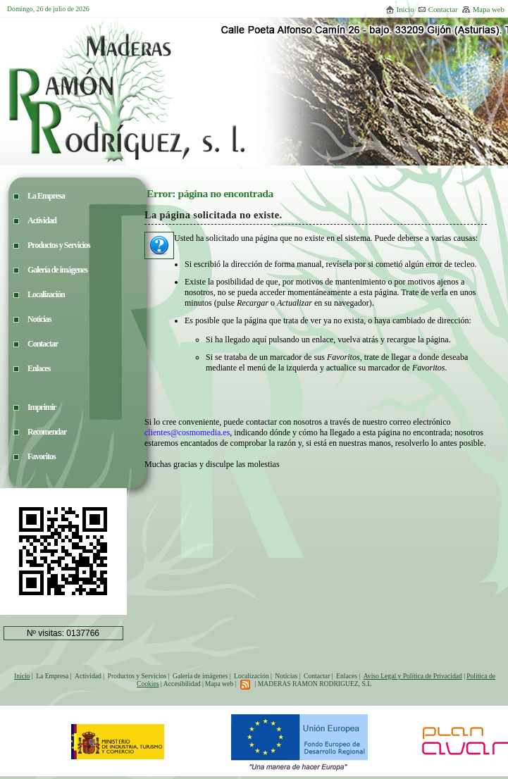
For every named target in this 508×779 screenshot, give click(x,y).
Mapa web (482, 9)
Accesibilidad (182, 683)
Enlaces (346, 676)
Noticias (286, 676)
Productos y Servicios (137, 676)
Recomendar (46, 432)
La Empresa (52, 676)
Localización (251, 676)
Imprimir (41, 407)
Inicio (399, 9)
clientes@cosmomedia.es (187, 432)
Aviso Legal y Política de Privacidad (413, 676)
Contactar (438, 9)
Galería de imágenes (200, 676)
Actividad (88, 676)
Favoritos (41, 456)
